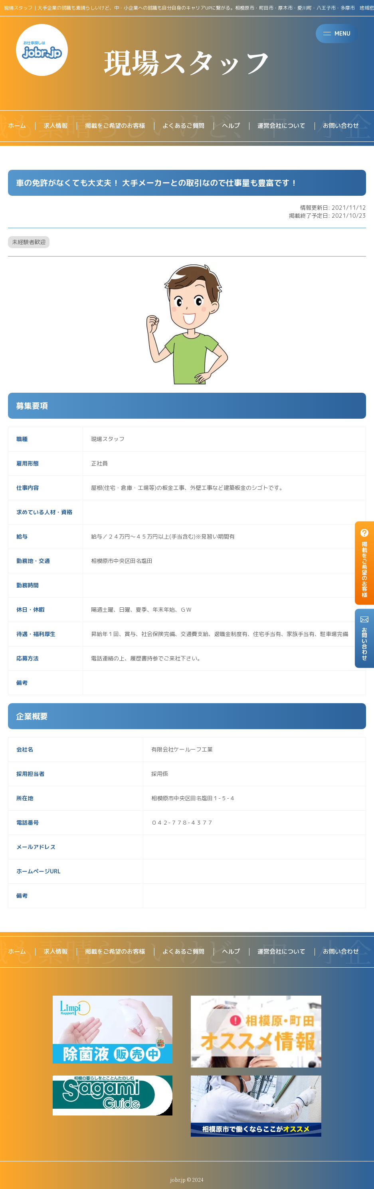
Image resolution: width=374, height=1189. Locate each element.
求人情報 (57, 126)
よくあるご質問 (191, 126)
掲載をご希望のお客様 (120, 126)
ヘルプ (241, 126)
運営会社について (293, 126)
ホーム (17, 126)
